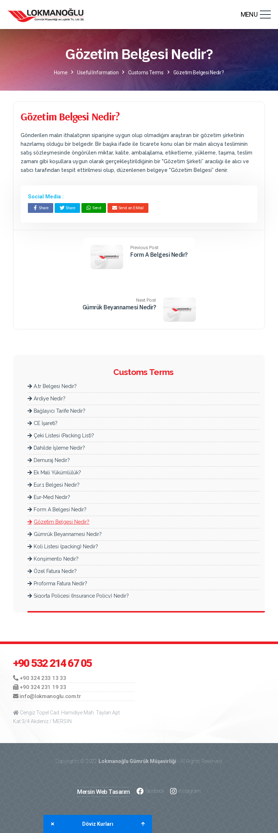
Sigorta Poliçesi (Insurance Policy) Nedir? (78, 596)
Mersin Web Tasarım (103, 791)
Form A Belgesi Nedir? (159, 254)
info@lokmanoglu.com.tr (47, 696)
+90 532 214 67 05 (52, 663)
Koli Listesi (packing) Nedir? (63, 546)
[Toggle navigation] (265, 14)
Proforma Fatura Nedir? (57, 583)
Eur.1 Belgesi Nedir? (54, 485)
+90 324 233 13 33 (39, 678)
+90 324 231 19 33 (39, 687)
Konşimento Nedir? (53, 559)
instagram (185, 791)
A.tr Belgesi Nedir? (52, 386)
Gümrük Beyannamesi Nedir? (119, 307)
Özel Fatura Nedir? (52, 571)
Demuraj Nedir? (49, 460)
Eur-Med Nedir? (49, 497)
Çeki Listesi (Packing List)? (61, 435)
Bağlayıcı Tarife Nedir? (56, 411)
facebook (150, 791)
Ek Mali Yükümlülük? (54, 472)
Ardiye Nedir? (47, 398)
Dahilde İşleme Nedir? (56, 448)
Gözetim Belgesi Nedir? (58, 522)
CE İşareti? (43, 423)
